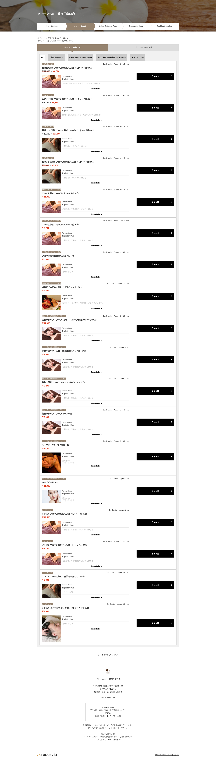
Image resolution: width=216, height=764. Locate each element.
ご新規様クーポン (56, 57)
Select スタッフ (108, 654)
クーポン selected (72, 47)
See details (95, 89)
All (42, 57)
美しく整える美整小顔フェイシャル (111, 57)
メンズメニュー (138, 57)
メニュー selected (143, 47)
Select (155, 76)
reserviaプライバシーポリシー (167, 755)
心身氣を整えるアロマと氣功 (80, 57)
